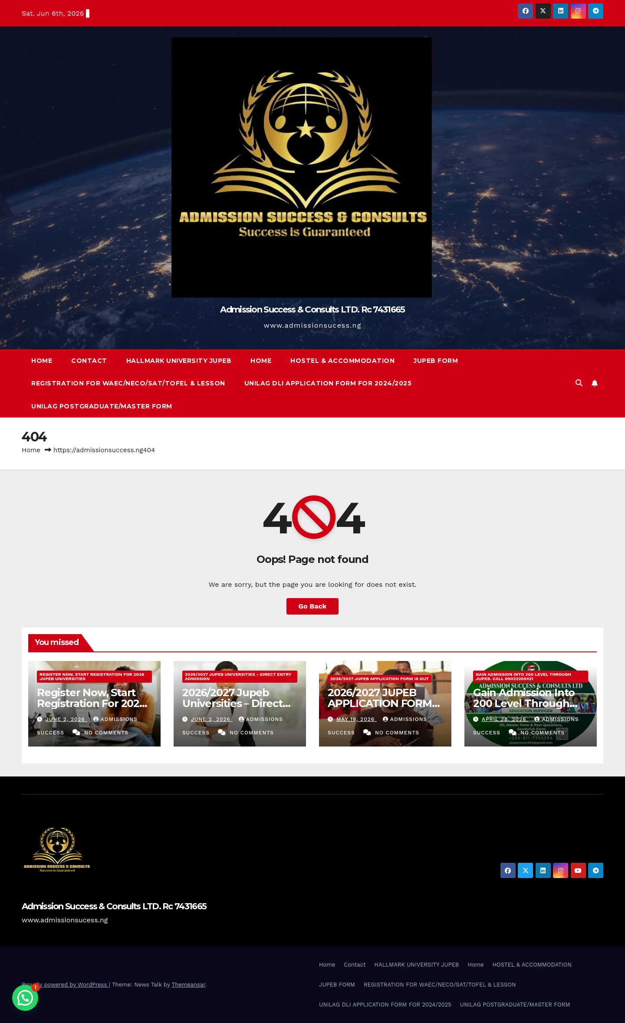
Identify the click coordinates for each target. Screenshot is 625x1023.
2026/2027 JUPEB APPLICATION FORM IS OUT (379, 678)
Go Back (313, 606)
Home (41, 361)
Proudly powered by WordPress (65, 984)
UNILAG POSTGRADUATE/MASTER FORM (101, 406)
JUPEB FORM (436, 361)
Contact (89, 361)
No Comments (106, 733)
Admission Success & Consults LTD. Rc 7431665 (312, 309)
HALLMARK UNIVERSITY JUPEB (179, 361)
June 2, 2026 (66, 719)
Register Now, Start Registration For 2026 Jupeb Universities (91, 676)
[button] (579, 383)
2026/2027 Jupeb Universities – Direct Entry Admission (232, 703)
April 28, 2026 (505, 719)
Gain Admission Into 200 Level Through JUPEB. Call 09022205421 (523, 676)
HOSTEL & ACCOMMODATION (342, 361)
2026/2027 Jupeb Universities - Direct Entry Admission (238, 676)
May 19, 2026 (356, 719)
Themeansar (188, 984)
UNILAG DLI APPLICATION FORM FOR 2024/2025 (328, 383)
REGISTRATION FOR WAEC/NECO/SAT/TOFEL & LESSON (128, 383)
